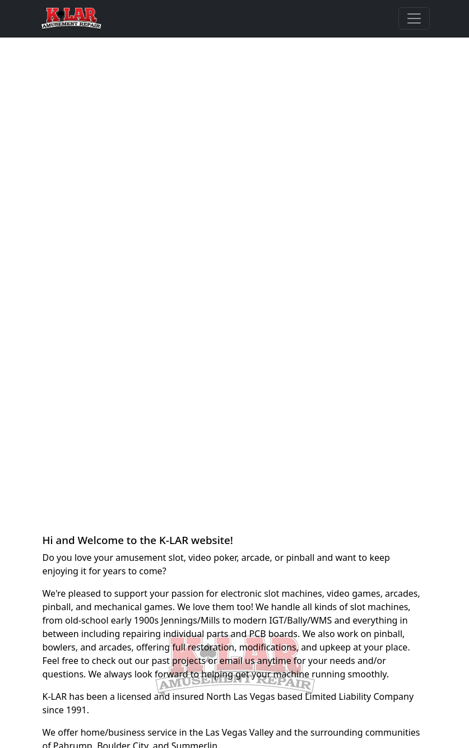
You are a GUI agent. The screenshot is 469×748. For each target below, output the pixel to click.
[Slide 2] (234, 502)
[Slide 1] (214, 502)
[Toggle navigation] (414, 18)
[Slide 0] (194, 502)
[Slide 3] (255, 502)
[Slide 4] (275, 502)
